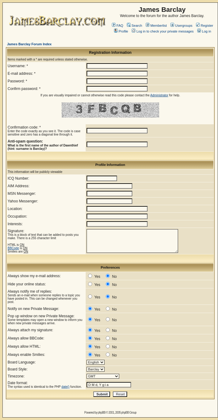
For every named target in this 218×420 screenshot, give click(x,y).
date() (66, 386)
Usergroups (181, 25)
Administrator (159, 95)
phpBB (101, 412)
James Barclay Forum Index (29, 44)
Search (134, 25)
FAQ (117, 25)
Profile (121, 31)
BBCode (13, 248)
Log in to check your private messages (163, 31)
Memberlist (156, 25)
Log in (204, 31)
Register (204, 25)
